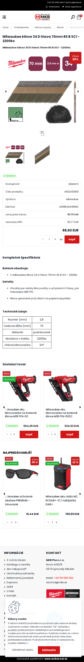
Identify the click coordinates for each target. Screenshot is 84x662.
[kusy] (49, 239)
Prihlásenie (54, 6)
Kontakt (11, 595)
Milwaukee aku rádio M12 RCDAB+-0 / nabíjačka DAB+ (62, 500)
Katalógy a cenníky (18, 564)
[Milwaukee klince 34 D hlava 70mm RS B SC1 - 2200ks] (42, 91)
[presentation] (6, 91)
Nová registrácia (73, 6)
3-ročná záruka (16, 560)
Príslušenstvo (21, 27)
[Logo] (42, 17)
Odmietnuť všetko (22, 650)
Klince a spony (43, 27)
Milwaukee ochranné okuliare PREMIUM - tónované (18, 500)
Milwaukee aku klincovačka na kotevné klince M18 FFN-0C (21, 413)
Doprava (12, 582)
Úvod (5, 27)
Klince (60, 27)
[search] (73, 17)
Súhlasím (49, 650)
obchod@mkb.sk (56, 582)
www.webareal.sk (55, 658)
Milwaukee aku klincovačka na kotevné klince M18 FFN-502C (61, 413)
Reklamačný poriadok (20, 578)
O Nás (10, 591)
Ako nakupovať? (17, 569)
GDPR (10, 587)
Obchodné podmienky (20, 573)
